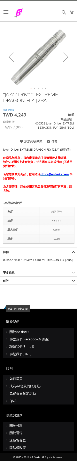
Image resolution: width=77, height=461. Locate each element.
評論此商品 (8, 109)
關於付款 (16, 425)
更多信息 (9, 272)
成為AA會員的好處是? (25, 386)
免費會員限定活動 (22, 393)
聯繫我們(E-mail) (21, 346)
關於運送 (16, 433)
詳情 (6, 252)
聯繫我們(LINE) (20, 354)
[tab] (38, 252)
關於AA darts (19, 332)
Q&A (12, 401)
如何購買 (16, 378)
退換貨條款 (17, 440)
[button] (11, 57)
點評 (6, 281)
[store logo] (28, 13)
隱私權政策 (17, 447)
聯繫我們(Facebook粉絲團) (29, 339)
